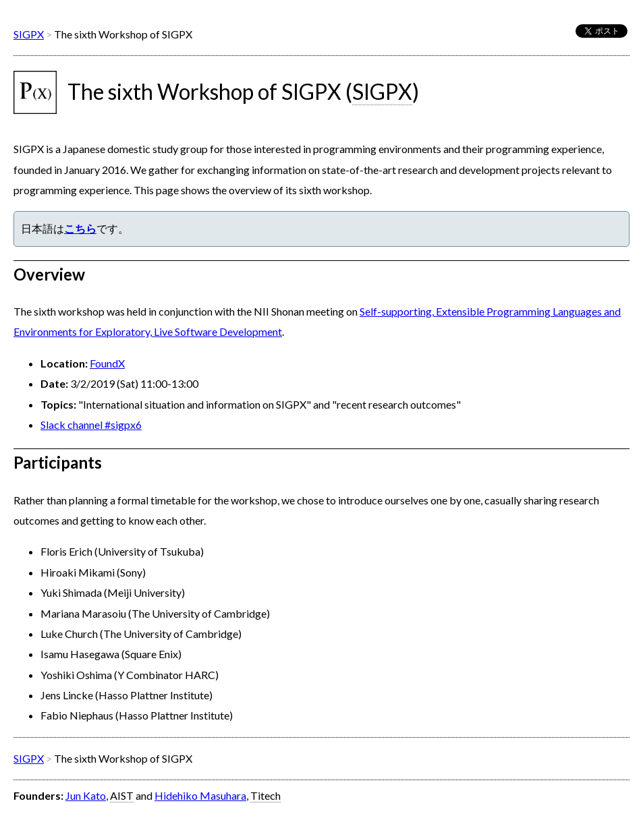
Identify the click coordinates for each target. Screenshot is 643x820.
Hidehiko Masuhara (200, 795)
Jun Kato (85, 795)
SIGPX (28, 34)
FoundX (107, 363)
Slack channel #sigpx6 (91, 424)
